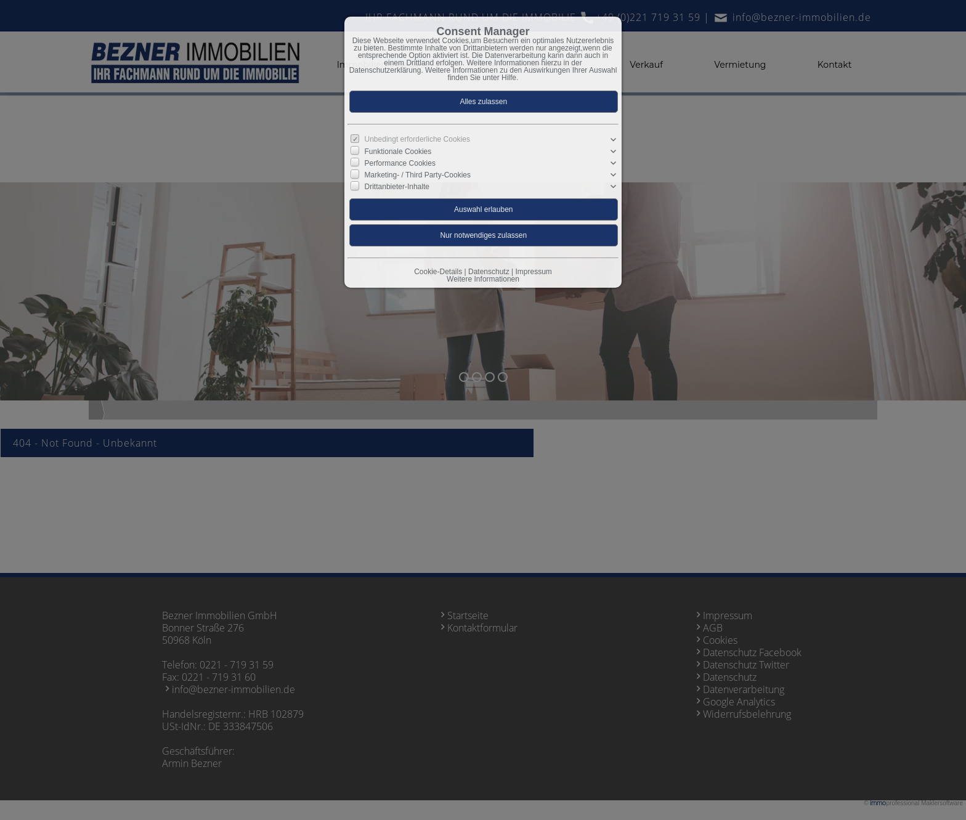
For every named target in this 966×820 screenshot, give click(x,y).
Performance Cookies (400, 163)
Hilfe (508, 77)
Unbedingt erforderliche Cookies (417, 139)
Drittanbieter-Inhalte (397, 186)
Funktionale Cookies (398, 151)
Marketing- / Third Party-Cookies (418, 175)
